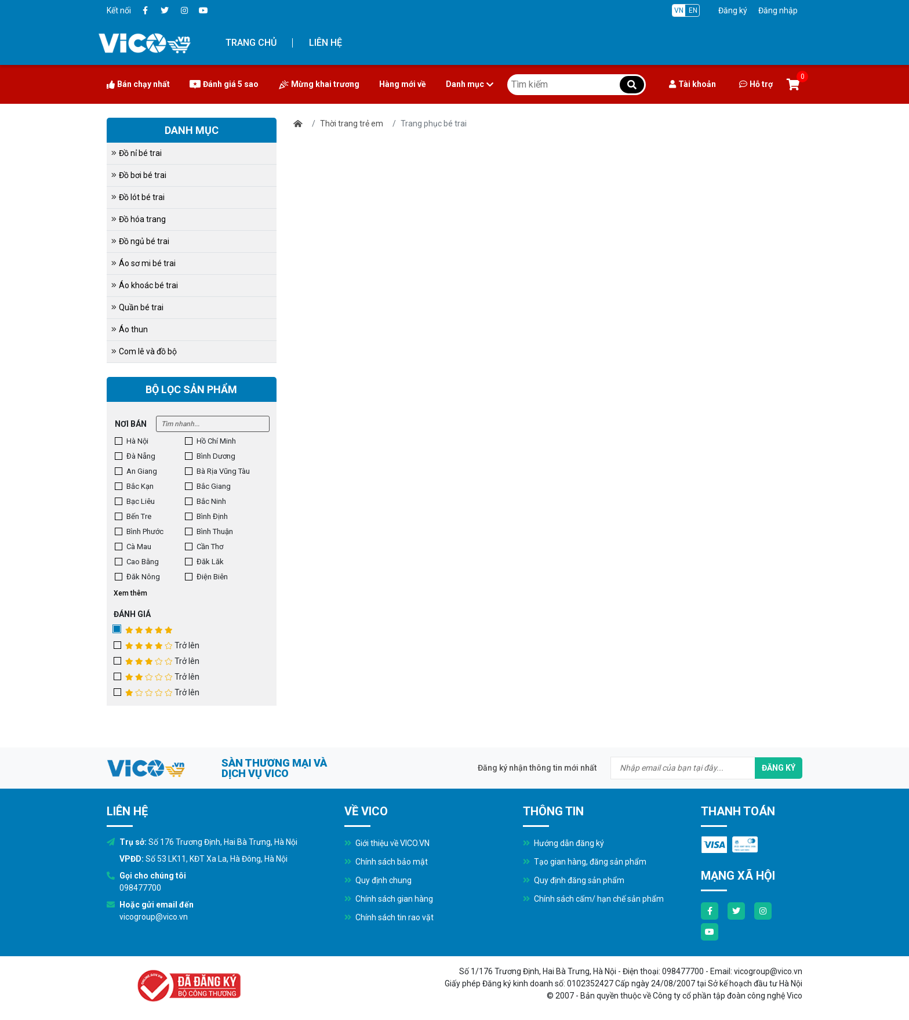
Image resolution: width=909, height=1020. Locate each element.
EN (693, 10)
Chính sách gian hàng (388, 898)
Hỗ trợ (756, 84)
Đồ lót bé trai (138, 197)
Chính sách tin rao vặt (389, 917)
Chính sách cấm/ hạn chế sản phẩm (593, 898)
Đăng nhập (778, 10)
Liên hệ (325, 42)
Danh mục (469, 84)
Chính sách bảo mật (386, 861)
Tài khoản (692, 84)
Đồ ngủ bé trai (140, 241)
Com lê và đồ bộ (144, 351)
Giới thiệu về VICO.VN (387, 843)
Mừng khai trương (319, 84)
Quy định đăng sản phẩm (573, 880)
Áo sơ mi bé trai (143, 263)
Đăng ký (732, 10)
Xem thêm (130, 593)
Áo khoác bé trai (144, 285)
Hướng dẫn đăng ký (563, 843)
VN (678, 10)
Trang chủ (251, 42)
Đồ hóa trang (138, 219)
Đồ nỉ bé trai (136, 153)
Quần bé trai (137, 307)
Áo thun (129, 329)
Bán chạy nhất (138, 84)
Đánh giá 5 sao (224, 84)
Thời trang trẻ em (351, 123)
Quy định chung (378, 880)
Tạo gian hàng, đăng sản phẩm (584, 861)
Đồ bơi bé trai (138, 175)
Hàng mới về (402, 84)
